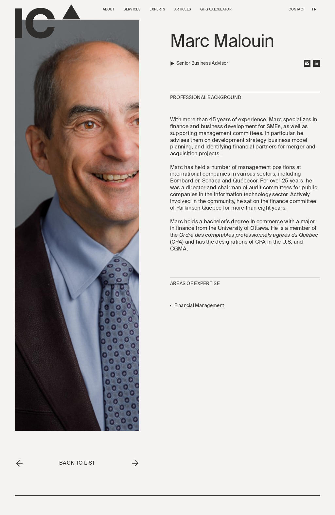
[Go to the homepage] (47, 21)
